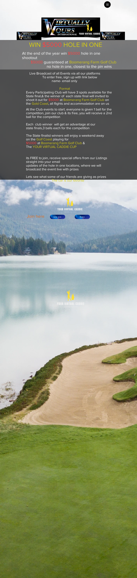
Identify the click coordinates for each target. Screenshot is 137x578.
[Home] (82, 217)
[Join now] (57, 217)
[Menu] (107, 4)
